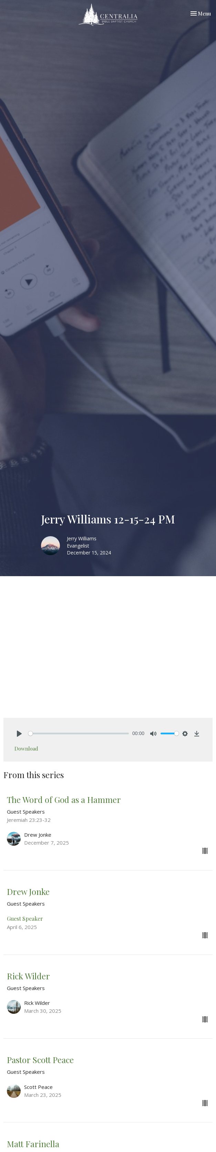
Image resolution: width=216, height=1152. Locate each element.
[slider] (78, 733)
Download (26, 748)
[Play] (19, 733)
